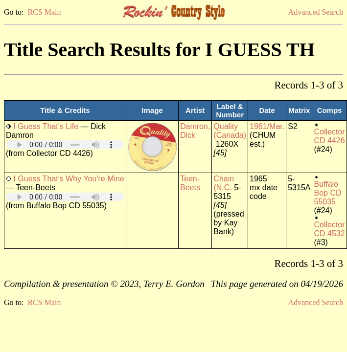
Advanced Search (315, 12)
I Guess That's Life (45, 126)
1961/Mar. (267, 126)
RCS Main (44, 12)
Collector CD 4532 (329, 229)
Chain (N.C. (223, 183)
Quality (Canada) (229, 130)
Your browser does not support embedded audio (65, 144)
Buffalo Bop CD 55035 (327, 193)
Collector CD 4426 (329, 136)
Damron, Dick (195, 130)
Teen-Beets (190, 183)
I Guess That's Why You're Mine (68, 179)
